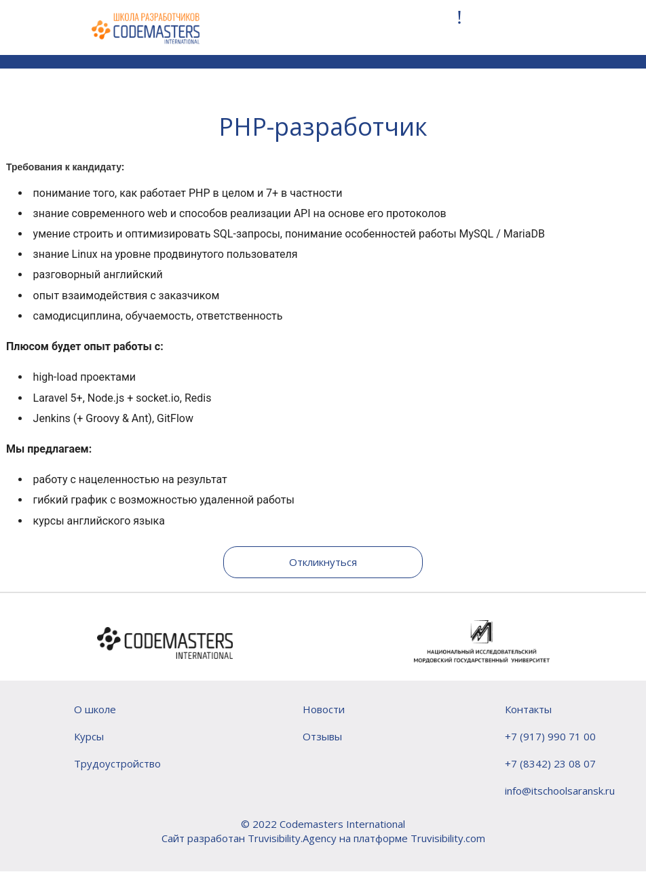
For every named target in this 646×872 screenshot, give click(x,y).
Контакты (528, 709)
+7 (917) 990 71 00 (550, 736)
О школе (95, 709)
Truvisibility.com (448, 838)
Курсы (89, 736)
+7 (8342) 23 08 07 (550, 763)
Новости (324, 709)
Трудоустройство (117, 763)
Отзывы (322, 736)
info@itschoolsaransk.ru (560, 790)
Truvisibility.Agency (292, 838)
